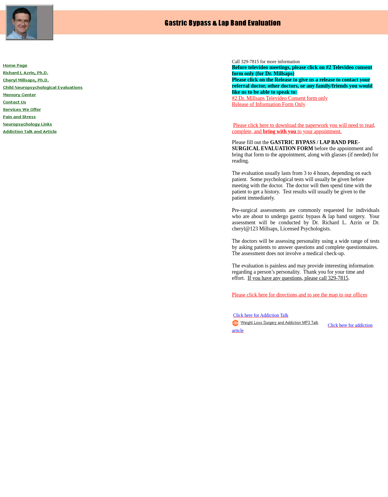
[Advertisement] (121, 60)
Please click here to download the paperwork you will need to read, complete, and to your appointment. (303, 128)
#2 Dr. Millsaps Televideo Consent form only (280, 98)
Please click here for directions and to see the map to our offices (299, 295)
